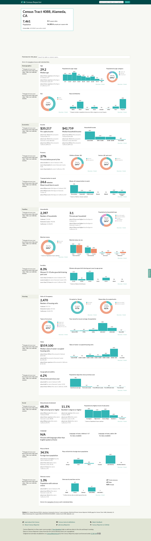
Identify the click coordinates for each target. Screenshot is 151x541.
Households (44, 209)
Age (41, 66)
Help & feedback (97, 522)
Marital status (45, 237)
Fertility (43, 265)
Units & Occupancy (46, 296)
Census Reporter (31, 2)
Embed (103, 84)
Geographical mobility (47, 372)
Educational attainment (48, 403)
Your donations (57, 529)
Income (42, 124)
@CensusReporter (64, 525)
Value (42, 342)
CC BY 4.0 (96, 533)
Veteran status (45, 476)
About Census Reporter (32, 525)
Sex (41, 93)
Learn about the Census (32, 522)
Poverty (42, 152)
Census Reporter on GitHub (100, 525)
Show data (98, 84)
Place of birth (44, 448)
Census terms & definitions (66, 522)
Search (127, 2)
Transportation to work (48, 178)
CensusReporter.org (53, 533)
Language (43, 431)
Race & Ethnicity (74, 93)
